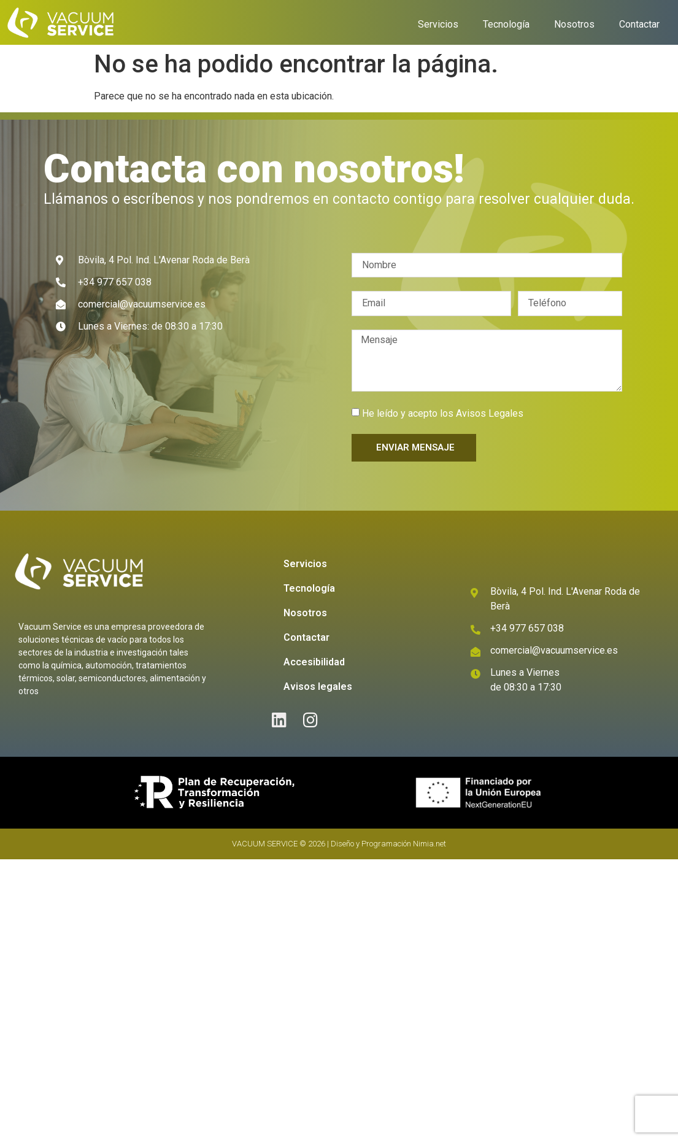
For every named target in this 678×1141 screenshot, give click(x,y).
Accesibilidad (314, 662)
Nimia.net (429, 843)
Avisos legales (317, 686)
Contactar (639, 24)
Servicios (438, 24)
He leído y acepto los (442, 413)
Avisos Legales (489, 413)
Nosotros (574, 24)
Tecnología (506, 24)
